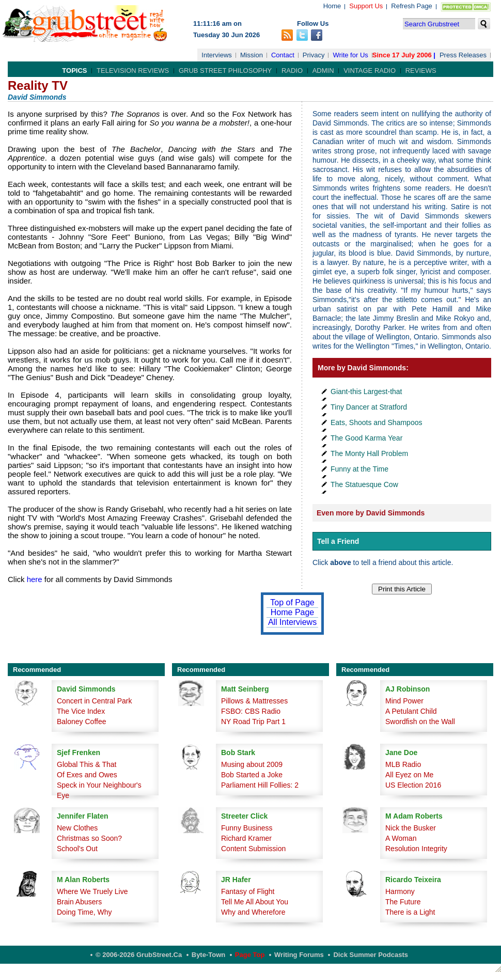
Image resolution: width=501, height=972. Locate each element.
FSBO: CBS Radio (250, 711)
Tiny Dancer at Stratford (369, 407)
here (34, 579)
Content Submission (253, 848)
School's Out (77, 848)
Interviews (216, 55)
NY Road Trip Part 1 (253, 721)
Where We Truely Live (92, 891)
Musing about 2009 (252, 764)
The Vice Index (81, 711)
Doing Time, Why (84, 912)
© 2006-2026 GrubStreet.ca (139, 955)
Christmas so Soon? (89, 838)
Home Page (293, 612)
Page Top (250, 955)
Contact (282, 55)
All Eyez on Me (409, 775)
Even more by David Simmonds (371, 513)
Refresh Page (411, 6)
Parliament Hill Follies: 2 (260, 785)
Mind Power (404, 701)
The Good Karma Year (366, 438)
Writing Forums (299, 955)
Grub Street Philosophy (225, 70)
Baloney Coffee (81, 721)
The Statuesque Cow (364, 484)
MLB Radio (403, 764)
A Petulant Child (411, 711)
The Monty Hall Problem (369, 453)
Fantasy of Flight (248, 891)
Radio (292, 70)
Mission (251, 55)
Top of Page (292, 602)
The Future (402, 902)
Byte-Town (208, 955)
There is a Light (410, 912)
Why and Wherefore (253, 912)
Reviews (420, 70)
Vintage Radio (369, 70)
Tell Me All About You (254, 902)
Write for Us (350, 55)
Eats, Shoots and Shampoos (376, 422)
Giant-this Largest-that (366, 391)
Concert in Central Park (94, 701)
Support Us (366, 6)
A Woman (400, 838)
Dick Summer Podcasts (370, 955)
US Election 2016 (413, 785)
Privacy (314, 55)
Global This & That (86, 764)
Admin (323, 70)
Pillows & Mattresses (254, 701)
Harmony (400, 891)
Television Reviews (133, 70)
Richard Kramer (246, 838)
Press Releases (463, 55)
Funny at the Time (359, 469)
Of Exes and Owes (87, 775)
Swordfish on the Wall (420, 721)
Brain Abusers (79, 902)
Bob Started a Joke (252, 775)
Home (332, 6)
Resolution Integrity (416, 848)
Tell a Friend (338, 541)
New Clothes (77, 828)
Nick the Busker (410, 828)
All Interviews (292, 622)
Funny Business (247, 828)
